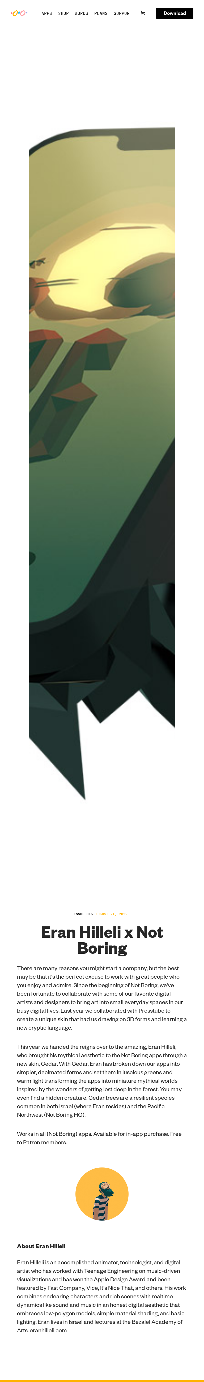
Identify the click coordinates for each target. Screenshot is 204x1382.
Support (123, 13)
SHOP (63, 13)
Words (81, 13)
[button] (146, 13)
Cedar (49, 1063)
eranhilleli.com (48, 1330)
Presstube (151, 1010)
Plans (101, 13)
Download (175, 13)
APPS (46, 13)
